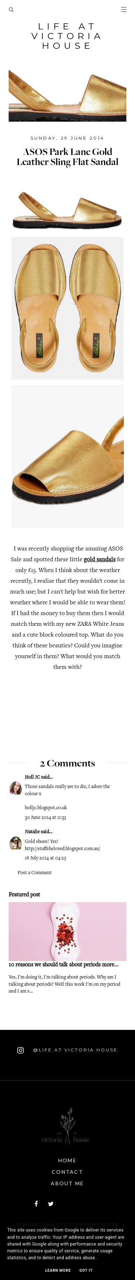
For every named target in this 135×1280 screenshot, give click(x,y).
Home (67, 1160)
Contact (67, 1172)
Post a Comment (35, 873)
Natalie (33, 832)
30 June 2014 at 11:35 (45, 817)
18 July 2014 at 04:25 (45, 858)
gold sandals (100, 560)
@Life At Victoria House (67, 1050)
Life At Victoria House (67, 36)
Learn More (58, 1270)
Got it (86, 1270)
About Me (67, 1183)
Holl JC (32, 777)
